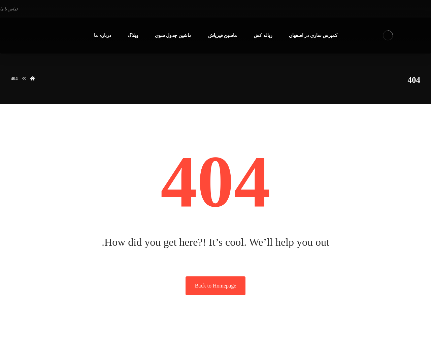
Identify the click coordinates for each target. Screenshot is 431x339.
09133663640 (15, 327)
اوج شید (39, 327)
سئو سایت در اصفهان (93, 327)
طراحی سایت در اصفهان (150, 327)
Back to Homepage (215, 286)
